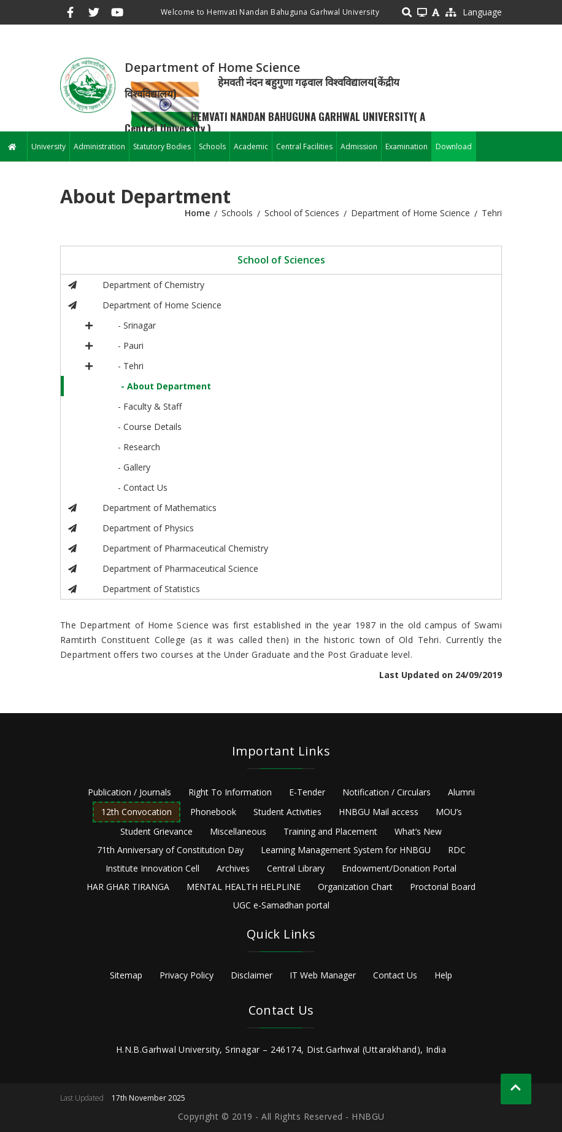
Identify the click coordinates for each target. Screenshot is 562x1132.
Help (443, 975)
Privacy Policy (187, 975)
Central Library (296, 868)
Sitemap (126, 975)
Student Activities (287, 812)
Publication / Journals (129, 792)
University (48, 146)
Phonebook (213, 812)
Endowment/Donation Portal (399, 868)
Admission (359, 146)
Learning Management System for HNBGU (346, 850)
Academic (251, 146)
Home (197, 213)
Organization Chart (355, 886)
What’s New (418, 831)
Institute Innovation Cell (152, 868)
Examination (406, 146)
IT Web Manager (323, 975)
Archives (233, 868)
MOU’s (449, 812)
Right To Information (230, 792)
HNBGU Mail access (378, 812)
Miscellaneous (238, 831)
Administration (99, 146)
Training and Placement (330, 831)
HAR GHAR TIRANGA (128, 886)
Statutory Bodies (162, 146)
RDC (457, 850)
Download (454, 146)
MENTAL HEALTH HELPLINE (244, 886)
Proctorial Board (442, 886)
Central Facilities (304, 146)
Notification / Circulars (386, 792)
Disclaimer (251, 975)
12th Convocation (136, 812)
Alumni (461, 792)
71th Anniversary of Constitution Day (170, 850)
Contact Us (395, 975)
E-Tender (307, 792)
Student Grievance (156, 831)
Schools (212, 146)
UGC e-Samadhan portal (281, 905)
